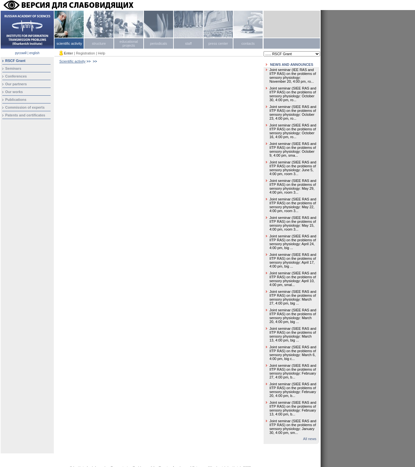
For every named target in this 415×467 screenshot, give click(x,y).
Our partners (16, 84)
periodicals (158, 43)
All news (309, 439)
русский (21, 53)
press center (218, 43)
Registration (85, 53)
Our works (14, 92)
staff (188, 43)
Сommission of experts (25, 107)
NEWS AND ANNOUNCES (291, 64)
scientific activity (69, 43)
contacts (248, 43)
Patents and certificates (25, 115)
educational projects (129, 43)
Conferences (16, 76)
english (34, 53)
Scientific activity (72, 61)
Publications (15, 100)
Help (101, 53)
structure (99, 43)
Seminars (13, 68)
